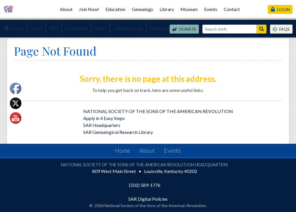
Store (36, 28)
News (100, 28)
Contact (232, 9)
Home (13, 28)
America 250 (162, 28)
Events (210, 9)
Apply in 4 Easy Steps (104, 118)
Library (167, 9)
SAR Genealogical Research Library (118, 132)
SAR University (128, 28)
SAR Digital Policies (148, 199)
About (66, 9)
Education (115, 9)
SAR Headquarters (101, 125)
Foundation (76, 28)
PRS (53, 28)
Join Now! (89, 9)
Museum (189, 9)
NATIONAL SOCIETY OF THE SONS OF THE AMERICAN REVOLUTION (158, 111)
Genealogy (142, 9)
